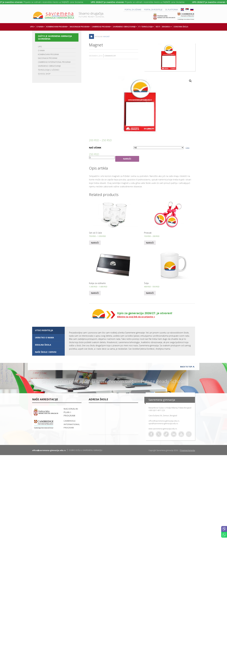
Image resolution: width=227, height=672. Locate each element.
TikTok (166, 434)
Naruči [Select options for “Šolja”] (150, 293)
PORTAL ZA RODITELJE (153, 9)
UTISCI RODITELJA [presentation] (44, 330)
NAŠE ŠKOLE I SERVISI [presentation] (45, 352)
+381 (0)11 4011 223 (157, 410)
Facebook (151, 434)
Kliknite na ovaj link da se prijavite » (136, 316)
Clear (188, 148)
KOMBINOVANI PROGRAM (48, 54)
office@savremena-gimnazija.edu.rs (164, 421)
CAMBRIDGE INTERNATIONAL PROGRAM (54, 62)
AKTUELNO (98, 36)
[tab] (48, 330)
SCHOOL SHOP (44, 74)
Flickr (188, 434)
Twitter (158, 434)
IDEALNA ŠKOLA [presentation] (43, 344)
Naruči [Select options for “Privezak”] (150, 242)
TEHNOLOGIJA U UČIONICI (48, 70)
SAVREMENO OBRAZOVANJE (49, 66)
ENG (182, 9)
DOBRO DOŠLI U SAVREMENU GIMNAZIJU (85, 450)
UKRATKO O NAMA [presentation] (44, 337)
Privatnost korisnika (187, 450)
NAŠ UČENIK (95, 147)
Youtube (181, 434)
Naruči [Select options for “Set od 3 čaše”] (95, 242)
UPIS (40, 46)
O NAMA (41, 50)
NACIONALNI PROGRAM (47, 58)
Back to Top (186, 366)
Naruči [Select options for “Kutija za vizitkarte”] (95, 293)
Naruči (127, 159)
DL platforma (171, 9)
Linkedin (173, 434)
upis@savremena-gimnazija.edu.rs (163, 423)
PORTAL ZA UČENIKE (133, 9)
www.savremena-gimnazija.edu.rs (163, 428)
